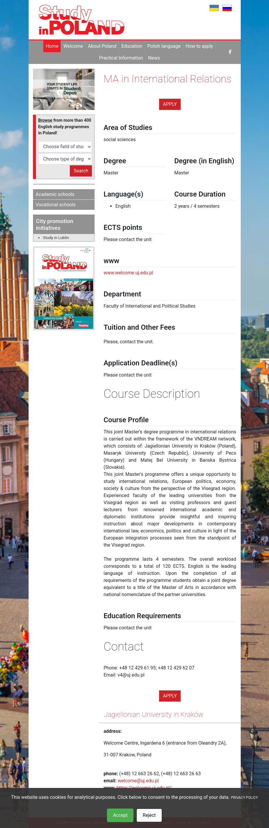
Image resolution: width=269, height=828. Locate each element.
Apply (170, 104)
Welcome (73, 46)
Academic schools (55, 194)
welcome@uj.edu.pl (138, 781)
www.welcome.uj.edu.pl (128, 273)
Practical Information (121, 58)
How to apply (199, 46)
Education (131, 46)
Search (81, 171)
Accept (120, 815)
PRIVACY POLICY (244, 798)
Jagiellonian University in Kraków (153, 714)
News (154, 58)
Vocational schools (56, 204)
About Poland (102, 46)
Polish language (164, 46)
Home (52, 46)
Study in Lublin (56, 237)
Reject (149, 815)
